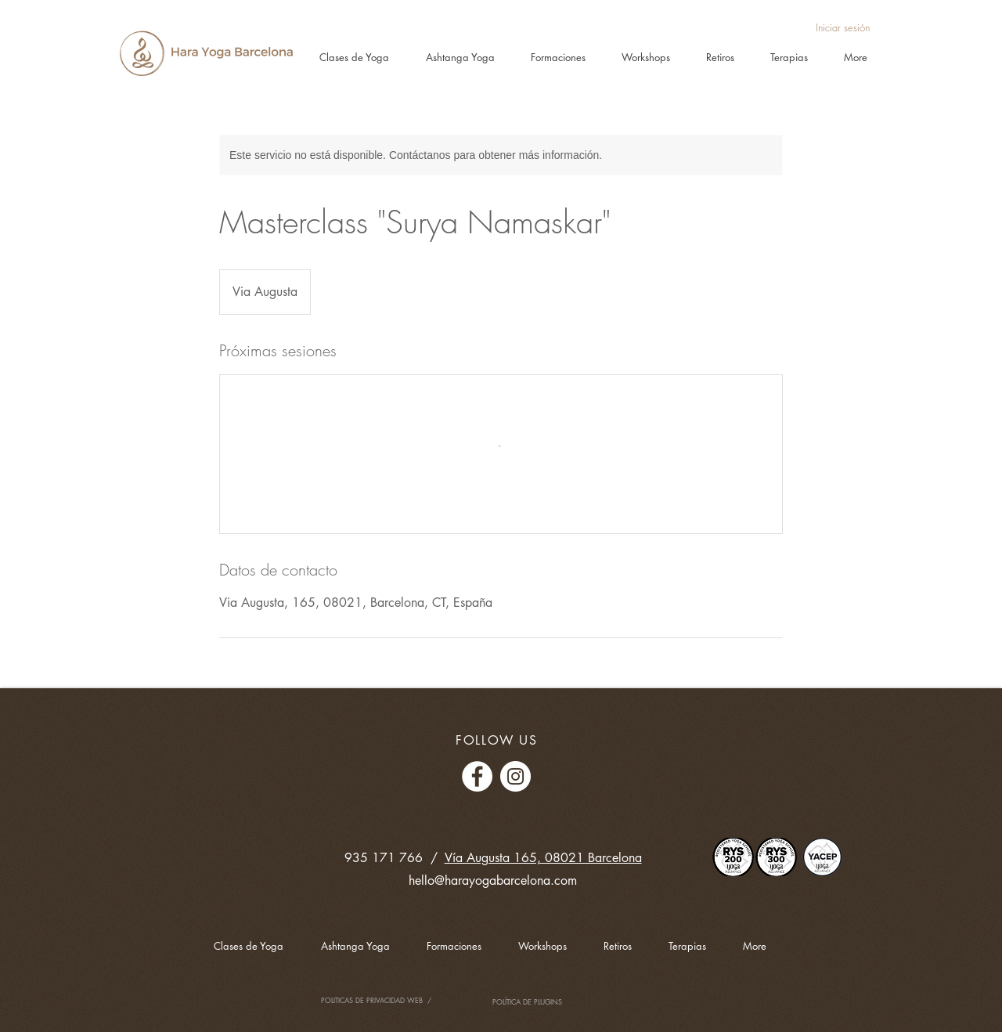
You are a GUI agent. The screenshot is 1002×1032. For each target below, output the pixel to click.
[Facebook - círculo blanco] (477, 776)
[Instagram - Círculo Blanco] (515, 776)
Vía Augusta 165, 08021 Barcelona (543, 858)
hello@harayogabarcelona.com (493, 880)
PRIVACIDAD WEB (395, 999)
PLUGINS (548, 1001)
